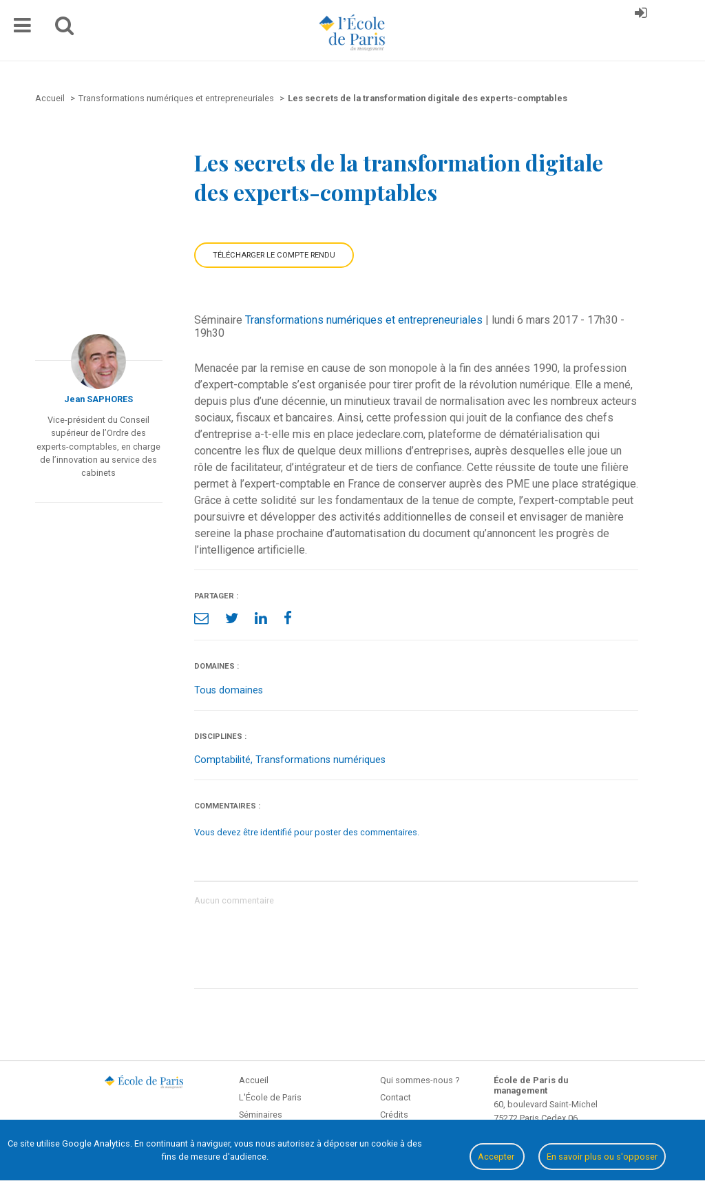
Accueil (254, 1080)
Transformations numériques (320, 760)
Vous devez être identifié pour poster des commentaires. (306, 832)
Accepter (497, 1156)
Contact (395, 1097)
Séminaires (260, 1114)
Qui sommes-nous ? (419, 1080)
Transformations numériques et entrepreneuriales (364, 319)
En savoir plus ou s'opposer (602, 1156)
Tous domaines (228, 690)
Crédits (394, 1114)
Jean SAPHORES (98, 399)
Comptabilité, (224, 760)
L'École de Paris (270, 1097)
